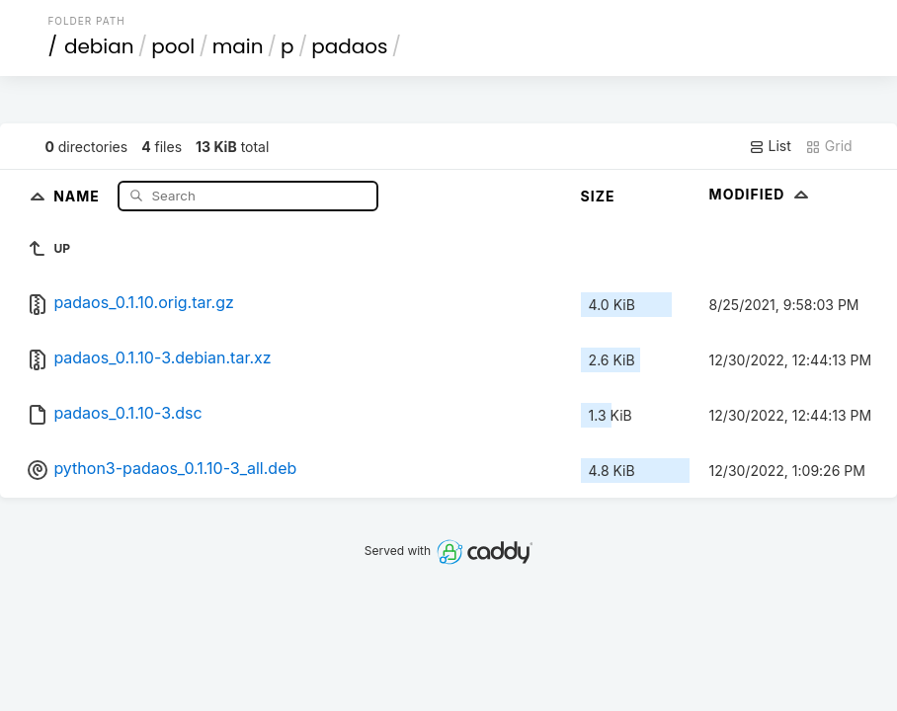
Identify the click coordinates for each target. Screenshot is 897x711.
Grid (829, 146)
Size (598, 196)
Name (78, 195)
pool (173, 46)
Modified (761, 194)
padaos (349, 46)
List (770, 146)
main (238, 46)
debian (99, 46)
